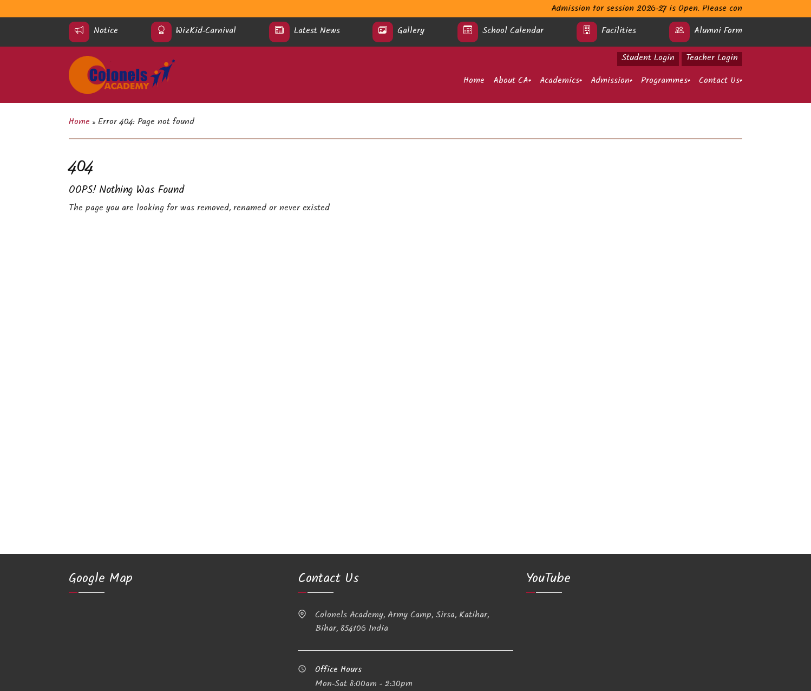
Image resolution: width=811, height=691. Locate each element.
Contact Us (719, 81)
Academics (559, 81)
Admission (610, 81)
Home (474, 81)
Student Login (648, 59)
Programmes (664, 81)
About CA (510, 81)
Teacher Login (712, 59)
